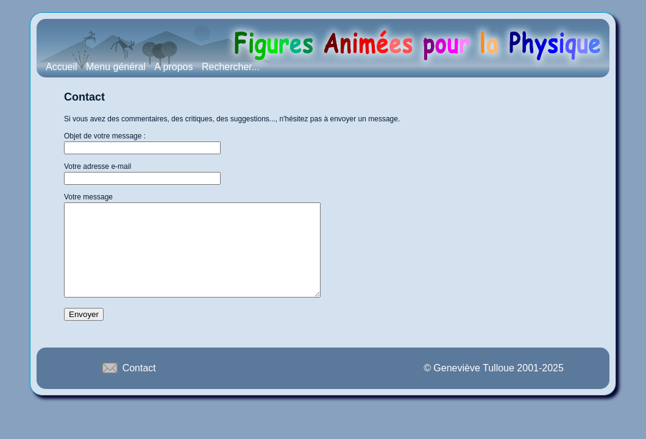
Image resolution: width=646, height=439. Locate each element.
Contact (128, 386)
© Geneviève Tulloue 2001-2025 (494, 386)
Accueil (61, 67)
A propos (173, 67)
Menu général (116, 67)
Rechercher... (231, 67)
